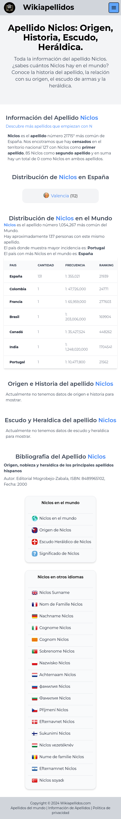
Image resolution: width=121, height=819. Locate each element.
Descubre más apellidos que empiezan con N (49, 126)
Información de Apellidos (69, 808)
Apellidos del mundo (28, 808)
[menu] (114, 7)
